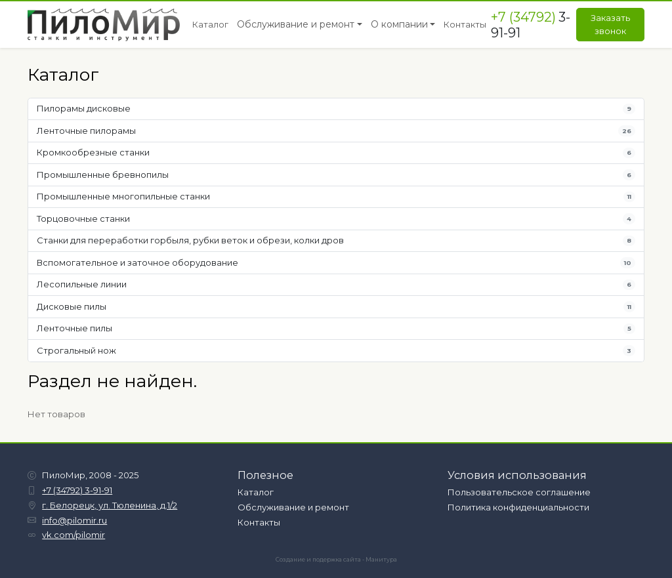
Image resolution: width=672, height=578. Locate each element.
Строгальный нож (336, 350)
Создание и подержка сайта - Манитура (336, 559)
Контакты (259, 522)
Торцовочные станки (336, 218)
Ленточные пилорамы (336, 130)
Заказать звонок (610, 24)
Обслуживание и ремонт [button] (295, 24)
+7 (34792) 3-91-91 (77, 490)
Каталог (256, 492)
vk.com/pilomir (73, 534)
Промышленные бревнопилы (336, 174)
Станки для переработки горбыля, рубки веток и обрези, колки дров (336, 240)
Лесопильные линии (336, 284)
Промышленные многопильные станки (336, 196)
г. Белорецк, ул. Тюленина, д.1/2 (109, 505)
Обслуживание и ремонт (293, 507)
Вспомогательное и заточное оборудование (336, 262)
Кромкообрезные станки (336, 152)
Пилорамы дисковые (336, 108)
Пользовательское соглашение (519, 492)
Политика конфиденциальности (518, 507)
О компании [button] (399, 24)
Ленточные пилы (336, 328)
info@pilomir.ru (74, 520)
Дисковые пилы (336, 306)
